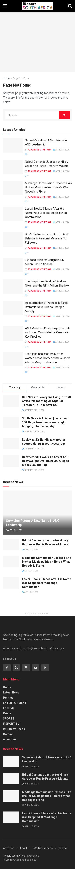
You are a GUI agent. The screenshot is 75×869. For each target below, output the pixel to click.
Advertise (9, 739)
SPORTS (8, 718)
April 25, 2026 (61, 150)
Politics (8, 697)
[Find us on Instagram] (26, 667)
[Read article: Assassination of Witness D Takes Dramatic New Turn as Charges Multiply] (13, 308)
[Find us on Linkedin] (45, 667)
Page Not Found (21, 78)
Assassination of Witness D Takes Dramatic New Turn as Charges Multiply (46, 307)
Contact (8, 734)
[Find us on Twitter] (16, 667)
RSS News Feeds (14, 729)
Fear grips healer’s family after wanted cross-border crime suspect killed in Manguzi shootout (47, 358)
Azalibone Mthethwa (39, 150)
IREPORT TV (11, 723)
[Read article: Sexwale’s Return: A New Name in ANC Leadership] (13, 145)
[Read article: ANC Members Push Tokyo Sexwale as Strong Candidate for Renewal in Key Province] (13, 333)
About (23, 848)
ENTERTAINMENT (15, 702)
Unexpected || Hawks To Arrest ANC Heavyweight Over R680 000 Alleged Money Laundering (45, 460)
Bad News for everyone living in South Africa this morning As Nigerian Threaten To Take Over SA (47, 401)
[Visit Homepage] (37, 6)
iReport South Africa (14, 855)
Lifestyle (8, 708)
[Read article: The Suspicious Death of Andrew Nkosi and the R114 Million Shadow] (13, 286)
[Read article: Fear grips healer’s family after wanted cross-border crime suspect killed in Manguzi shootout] (13, 359)
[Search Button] (70, 6)
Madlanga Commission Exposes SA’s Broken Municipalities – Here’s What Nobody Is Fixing (48, 187)
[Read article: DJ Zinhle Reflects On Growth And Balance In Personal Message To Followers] (13, 239)
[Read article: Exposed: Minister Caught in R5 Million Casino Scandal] (13, 265)
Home (6, 78)
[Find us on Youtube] (35, 667)
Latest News (11, 692)
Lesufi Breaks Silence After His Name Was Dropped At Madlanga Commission (46, 213)
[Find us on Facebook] (7, 667)
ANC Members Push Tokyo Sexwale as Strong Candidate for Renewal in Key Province (47, 332)
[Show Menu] (5, 6)
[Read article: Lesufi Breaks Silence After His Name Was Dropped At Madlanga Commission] (13, 214)
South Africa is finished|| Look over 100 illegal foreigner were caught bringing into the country (45, 422)
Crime (7, 713)
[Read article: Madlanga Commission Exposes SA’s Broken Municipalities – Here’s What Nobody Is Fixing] (13, 188)
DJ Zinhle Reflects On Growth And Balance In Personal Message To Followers (46, 238)
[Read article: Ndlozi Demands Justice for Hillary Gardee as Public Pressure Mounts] (13, 167)
